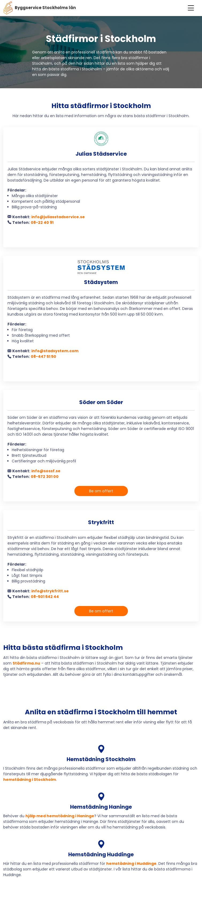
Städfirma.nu (26, 663)
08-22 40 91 (42, 222)
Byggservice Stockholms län (39, 8)
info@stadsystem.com (54, 351)
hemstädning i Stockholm (29, 779)
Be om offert (101, 491)
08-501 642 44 (45, 596)
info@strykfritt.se (50, 591)
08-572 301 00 (45, 476)
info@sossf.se (45, 471)
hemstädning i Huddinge (131, 863)
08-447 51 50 (43, 356)
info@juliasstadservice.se (58, 217)
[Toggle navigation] (191, 8)
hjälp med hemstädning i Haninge (59, 816)
